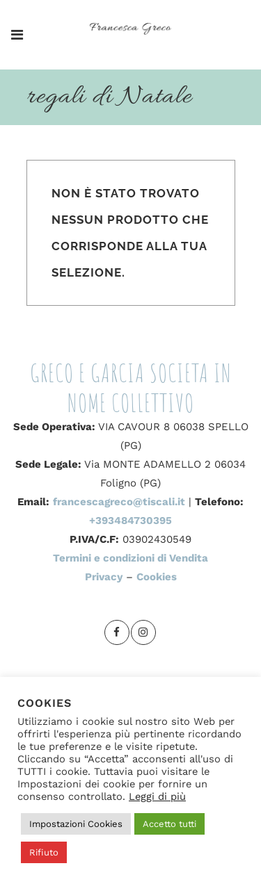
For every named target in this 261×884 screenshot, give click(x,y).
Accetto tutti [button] (169, 824)
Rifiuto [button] (43, 852)
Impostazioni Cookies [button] (75, 824)
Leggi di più (157, 796)
